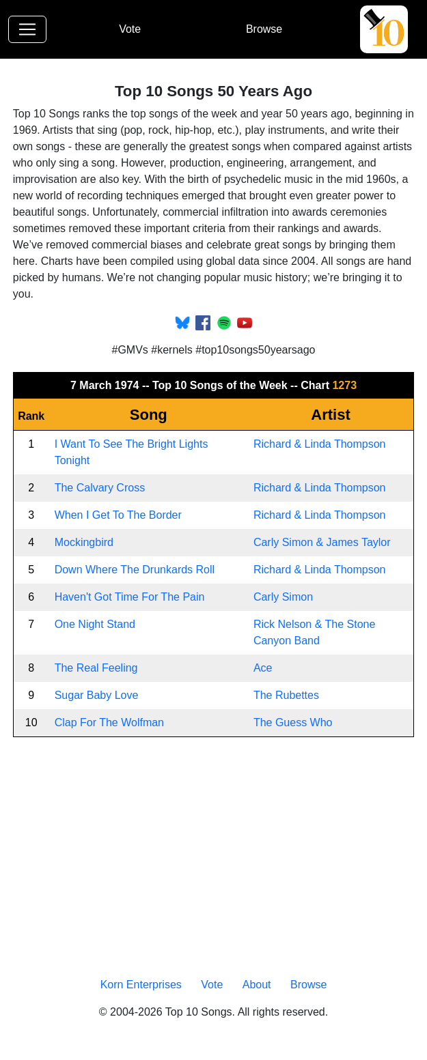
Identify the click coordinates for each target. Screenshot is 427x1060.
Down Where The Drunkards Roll (135, 569)
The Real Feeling (96, 668)
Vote (130, 29)
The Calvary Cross (100, 487)
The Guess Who (293, 722)
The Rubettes (286, 695)
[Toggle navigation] (27, 29)
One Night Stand (95, 624)
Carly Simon (283, 597)
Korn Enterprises (141, 984)
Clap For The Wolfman (109, 722)
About (257, 984)
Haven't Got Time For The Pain (130, 597)
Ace (263, 668)
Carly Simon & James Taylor (322, 542)
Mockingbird (84, 542)
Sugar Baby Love (97, 695)
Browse (264, 29)
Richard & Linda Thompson (319, 444)
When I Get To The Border (118, 515)
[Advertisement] (214, 854)
